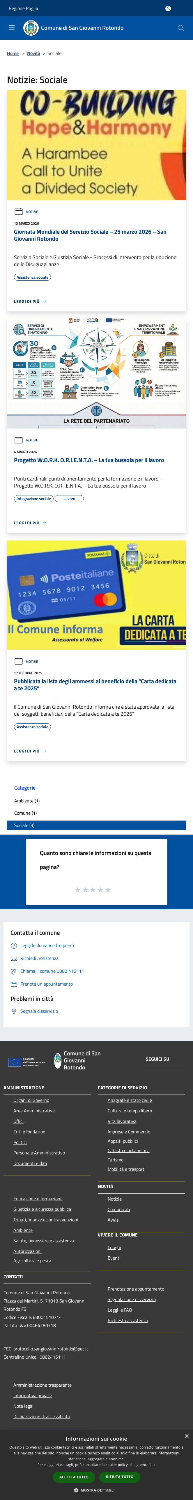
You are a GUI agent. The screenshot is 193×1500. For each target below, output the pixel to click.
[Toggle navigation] (11, 27)
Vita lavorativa (122, 1121)
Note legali (24, 1405)
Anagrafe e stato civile (130, 1100)
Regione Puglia (23, 8)
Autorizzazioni (27, 1251)
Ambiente (23, 1230)
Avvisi (114, 1219)
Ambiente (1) (27, 800)
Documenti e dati (30, 1163)
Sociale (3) (24, 825)
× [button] (186, 1436)
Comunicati (119, 1209)
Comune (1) (25, 812)
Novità (33, 53)
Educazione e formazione (38, 1198)
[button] (96, 1490)
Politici (20, 1142)
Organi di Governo (31, 1100)
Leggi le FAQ (120, 1309)
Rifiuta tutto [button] (120, 1476)
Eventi (114, 1257)
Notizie (26, 211)
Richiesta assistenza (128, 1320)
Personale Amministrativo (39, 1152)
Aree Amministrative (34, 1110)
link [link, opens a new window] (152, 1464)
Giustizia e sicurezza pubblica (42, 1209)
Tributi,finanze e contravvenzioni (45, 1219)
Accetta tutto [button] (73, 1477)
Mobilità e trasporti (127, 1169)
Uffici (18, 1121)
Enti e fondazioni (30, 1131)
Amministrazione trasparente (42, 1384)
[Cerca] (180, 28)
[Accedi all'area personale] (168, 9)
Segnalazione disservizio (132, 1299)
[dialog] (96, 1465)
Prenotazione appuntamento (136, 1288)
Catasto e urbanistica (129, 1150)
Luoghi (114, 1247)
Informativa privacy (32, 1395)
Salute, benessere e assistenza (43, 1240)
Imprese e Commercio (129, 1131)
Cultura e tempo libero (130, 1110)
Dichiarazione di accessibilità (41, 1416)
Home (13, 53)
